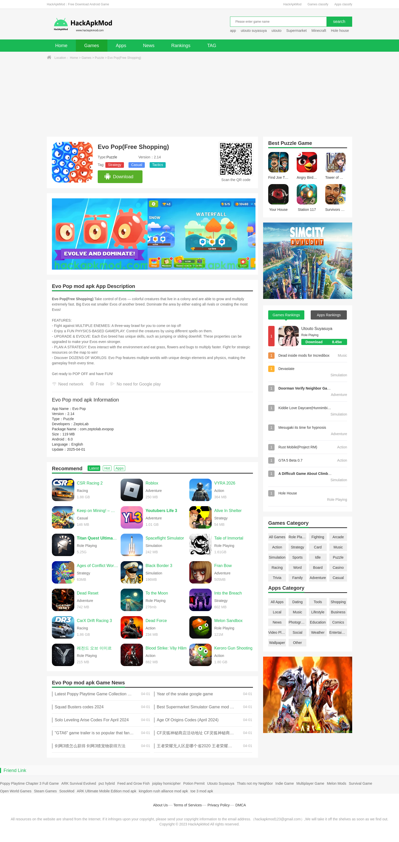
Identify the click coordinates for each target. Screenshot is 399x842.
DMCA (240, 805)
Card (318, 547)
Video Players (277, 632)
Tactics (157, 165)
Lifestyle (317, 612)
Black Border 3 (159, 565)
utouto (276, 31)
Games (91, 45)
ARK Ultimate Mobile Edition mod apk (106, 791)
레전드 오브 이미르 (94, 648)
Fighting (317, 537)
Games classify (318, 4)
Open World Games (15, 791)
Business (338, 612)
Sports (297, 557)
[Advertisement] (199, 98)
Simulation (277, 557)
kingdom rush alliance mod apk (163, 791)
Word (297, 567)
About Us (160, 805)
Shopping (338, 602)
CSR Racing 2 (90, 483)
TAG (211, 45)
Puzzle (99, 58)
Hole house (340, 31)
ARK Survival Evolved (78, 783)
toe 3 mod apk (202, 791)
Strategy (114, 165)
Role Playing (297, 537)
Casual (136, 165)
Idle (318, 557)
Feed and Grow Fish (133, 783)
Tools (318, 602)
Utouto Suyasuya (316, 328)
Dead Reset (87, 593)
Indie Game (284, 783)
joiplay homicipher (166, 783)
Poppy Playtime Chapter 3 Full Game (29, 783)
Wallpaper (277, 643)
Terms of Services (188, 805)
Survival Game (360, 783)
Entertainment (338, 632)
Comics (338, 622)
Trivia (277, 578)
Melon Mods (336, 783)
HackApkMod (292, 4)
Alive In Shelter (228, 510)
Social (297, 632)
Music (338, 547)
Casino (338, 567)
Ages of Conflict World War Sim (97, 565)
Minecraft (318, 31)
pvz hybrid (106, 783)
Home (61, 45)
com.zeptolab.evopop (97, 429)
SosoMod (66, 791)
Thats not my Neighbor (255, 783)
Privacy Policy (218, 805)
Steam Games (45, 791)
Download (118, 177)
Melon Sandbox (228, 620)
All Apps (277, 602)
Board (317, 567)
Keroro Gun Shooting (233, 648)
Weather (318, 632)
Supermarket (296, 31)
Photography (297, 622)
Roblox (152, 483)
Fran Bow (223, 565)
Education (318, 622)
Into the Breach (228, 593)
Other (297, 643)
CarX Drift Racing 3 (94, 620)
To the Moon (157, 593)
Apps (121, 45)
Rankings (180, 45)
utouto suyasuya (254, 31)
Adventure (318, 578)
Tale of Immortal (228, 538)
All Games (277, 537)
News (148, 45)
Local (277, 612)
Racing (277, 567)
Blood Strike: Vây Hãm (166, 648)
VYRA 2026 (224, 483)
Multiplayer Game (310, 783)
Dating (297, 602)
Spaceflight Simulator (165, 538)
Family (297, 578)
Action (277, 547)
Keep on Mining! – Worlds (97, 510)
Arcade (338, 537)
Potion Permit (194, 783)
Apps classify (343, 4)
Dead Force (156, 620)
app (233, 31)
